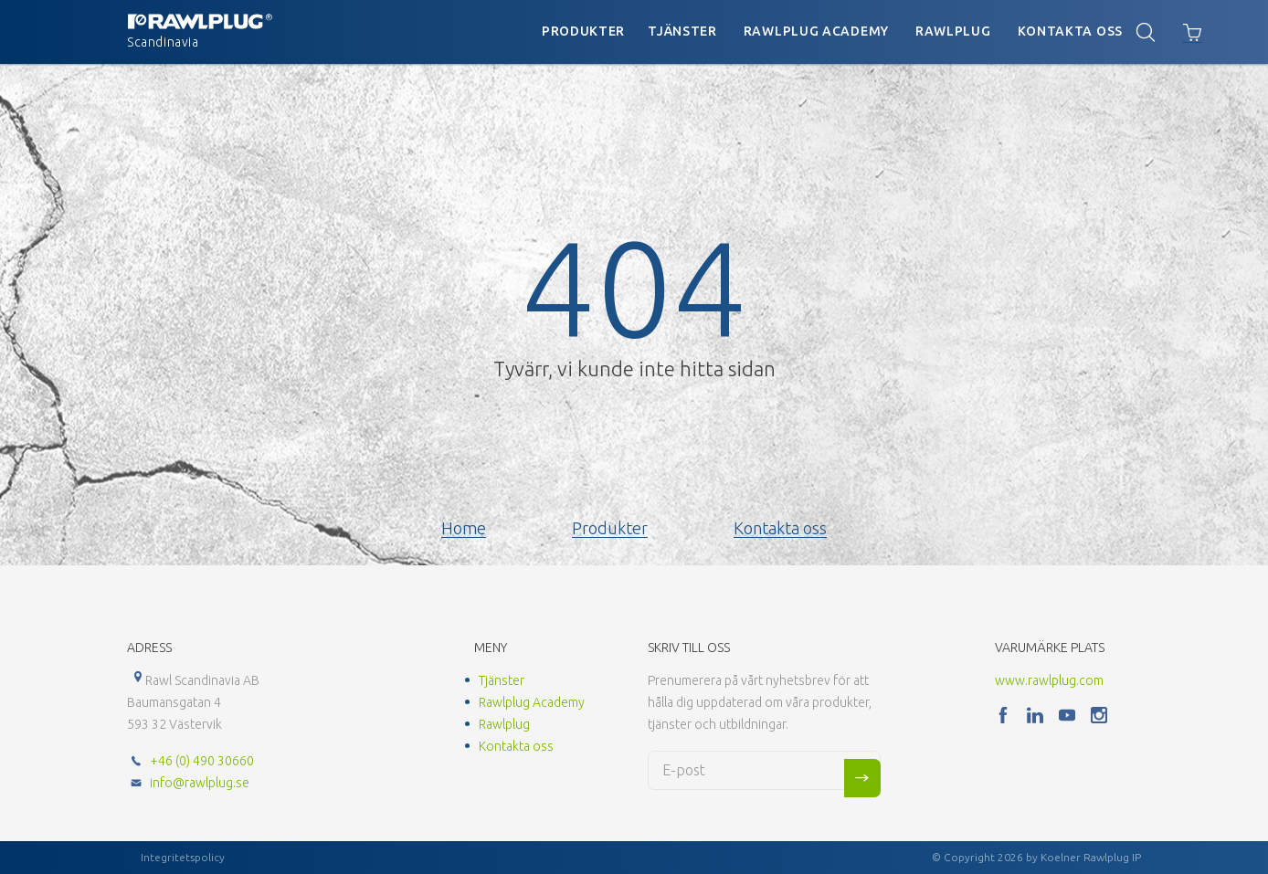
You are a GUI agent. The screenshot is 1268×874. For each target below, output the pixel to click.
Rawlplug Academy (816, 31)
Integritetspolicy (183, 857)
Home (463, 528)
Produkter (583, 31)
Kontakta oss (1070, 31)
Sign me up (862, 778)
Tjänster (682, 31)
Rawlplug (953, 31)
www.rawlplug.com (1049, 680)
